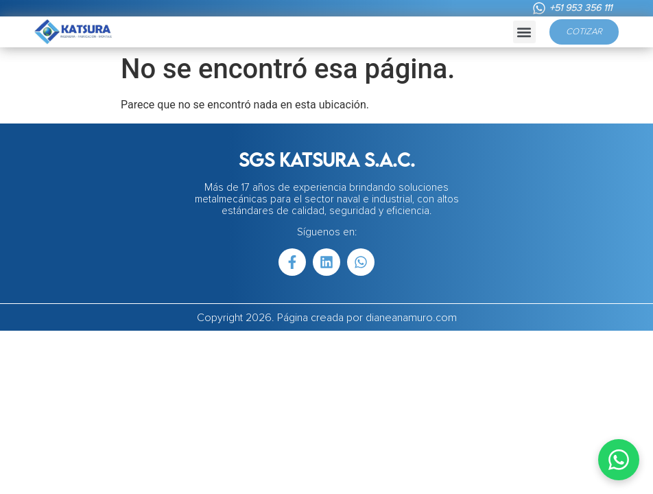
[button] (524, 32)
